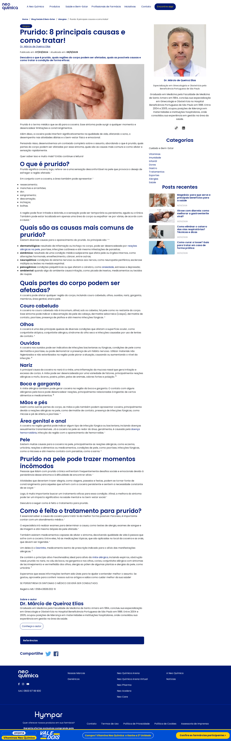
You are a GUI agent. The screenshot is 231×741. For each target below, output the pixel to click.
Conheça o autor (31, 626)
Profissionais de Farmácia (141, 6)
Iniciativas (165, 6)
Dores (152, 164)
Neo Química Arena (128, 673)
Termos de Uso (110, 723)
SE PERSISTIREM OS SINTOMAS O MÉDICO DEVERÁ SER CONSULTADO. (59, 583)
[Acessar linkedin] (183, 127)
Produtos (90, 6)
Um (22, 547)
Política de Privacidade (136, 723)
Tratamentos (156, 171)
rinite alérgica (100, 557)
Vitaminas (154, 154)
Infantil (153, 161)
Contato (181, 6)
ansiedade (108, 267)
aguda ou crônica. (133, 212)
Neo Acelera (124, 691)
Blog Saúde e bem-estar (43, 19)
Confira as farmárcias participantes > (202, 735)
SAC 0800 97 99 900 (29, 691)
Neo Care (122, 696)
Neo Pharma (124, 685)
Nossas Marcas (76, 673)
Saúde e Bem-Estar (112, 6)
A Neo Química (70, 6)
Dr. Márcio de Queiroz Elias (35, 46)
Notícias (171, 679)
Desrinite (41, 547)
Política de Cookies (165, 723)
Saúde (152, 182)
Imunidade (155, 157)
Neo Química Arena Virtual (132, 679)
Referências (30, 640)
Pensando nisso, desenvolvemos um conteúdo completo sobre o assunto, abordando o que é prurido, (78, 143)
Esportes (154, 175)
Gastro (153, 168)
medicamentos (121, 270)
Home (25, 19)
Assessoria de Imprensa (195, 723)
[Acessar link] (176, 127)
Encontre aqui (200, 6)
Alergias (63, 19)
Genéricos (74, 679)
